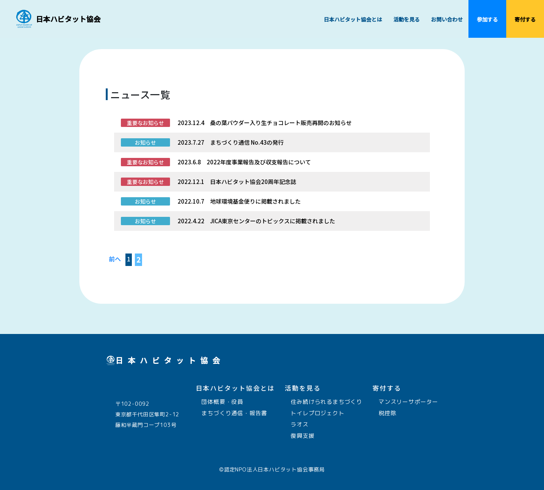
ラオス (297, 424)
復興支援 (300, 436)
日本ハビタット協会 (68, 19)
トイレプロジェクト (315, 413)
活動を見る (409, 26)
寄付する (522, 26)
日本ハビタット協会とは (356, 26)
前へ (115, 258)
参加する (487, 26)
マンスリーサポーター (405, 402)
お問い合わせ (447, 19)
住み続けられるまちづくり (323, 402)
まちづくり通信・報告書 (231, 413)
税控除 (384, 413)
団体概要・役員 (219, 402)
